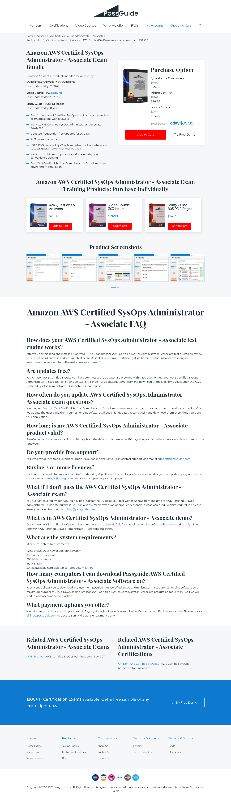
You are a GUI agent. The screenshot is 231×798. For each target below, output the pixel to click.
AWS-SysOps (34, 658)
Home (29, 37)
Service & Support (181, 738)
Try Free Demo (184, 136)
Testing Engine (70, 746)
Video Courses (85, 27)
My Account (154, 27)
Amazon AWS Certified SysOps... (138, 665)
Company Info (108, 738)
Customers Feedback (74, 752)
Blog (65, 758)
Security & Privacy (146, 738)
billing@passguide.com (80, 511)
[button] (113, 289)
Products (68, 738)
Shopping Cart (180, 27)
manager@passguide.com (61, 480)
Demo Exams (34, 746)
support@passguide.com (174, 460)
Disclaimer (175, 752)
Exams (31, 738)
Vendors (36, 27)
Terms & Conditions (144, 752)
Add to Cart (145, 136)
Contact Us (104, 752)
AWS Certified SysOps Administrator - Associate (76, 37)
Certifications (58, 27)
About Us (103, 746)
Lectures (56, 94)
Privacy (137, 746)
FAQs (135, 27)
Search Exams (34, 752)
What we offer (113, 27)
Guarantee (103, 758)
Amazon (41, 37)
